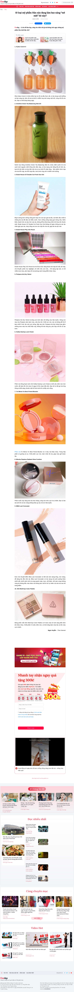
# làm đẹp (64, 809)
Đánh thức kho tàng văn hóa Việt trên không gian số (31, 865)
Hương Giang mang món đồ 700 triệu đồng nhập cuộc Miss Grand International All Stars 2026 (63, 912)
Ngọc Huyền (35, 19)
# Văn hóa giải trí (29, 857)
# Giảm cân (52, 955)
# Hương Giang (65, 918)
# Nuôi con (41, 809)
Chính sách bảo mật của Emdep (25, 716)
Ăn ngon (44, 6)
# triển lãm (28, 859)
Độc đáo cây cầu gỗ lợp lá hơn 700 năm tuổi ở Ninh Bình (12, 837)
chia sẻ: (31, 23)
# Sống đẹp (28, 881)
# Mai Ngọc (15, 938)
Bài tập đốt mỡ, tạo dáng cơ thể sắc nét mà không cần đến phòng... (18, 944)
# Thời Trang (23, 915)
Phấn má (17, 452)
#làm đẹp (34, 778)
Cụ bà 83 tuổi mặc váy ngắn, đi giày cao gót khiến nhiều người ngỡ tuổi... (28, 910)
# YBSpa (27, 809)
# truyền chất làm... (7, 811)
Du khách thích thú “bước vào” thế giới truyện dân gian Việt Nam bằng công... (31, 852)
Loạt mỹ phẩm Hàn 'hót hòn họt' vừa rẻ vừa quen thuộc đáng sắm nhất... (56, 39)
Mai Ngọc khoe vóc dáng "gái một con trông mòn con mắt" (18, 934)
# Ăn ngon (5, 862)
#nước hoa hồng (40, 778)
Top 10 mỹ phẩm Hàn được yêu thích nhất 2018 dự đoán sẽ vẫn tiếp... (32, 39)
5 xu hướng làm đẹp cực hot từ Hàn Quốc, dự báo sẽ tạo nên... (63, 805)
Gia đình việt (30, 973)
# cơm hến (10, 862)
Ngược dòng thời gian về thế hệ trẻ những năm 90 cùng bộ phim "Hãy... (31, 826)
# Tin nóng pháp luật (7, 810)
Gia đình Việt (52, 6)
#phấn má (46, 778)
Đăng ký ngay (30, 728)
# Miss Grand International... (9, 918)
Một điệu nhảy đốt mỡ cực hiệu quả (36, 949)
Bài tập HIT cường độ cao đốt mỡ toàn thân (18, 953)
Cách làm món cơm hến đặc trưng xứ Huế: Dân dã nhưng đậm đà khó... (13, 858)
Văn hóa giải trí (29, 6)
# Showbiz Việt (29, 831)
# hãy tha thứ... (29, 833)
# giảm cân (15, 957)
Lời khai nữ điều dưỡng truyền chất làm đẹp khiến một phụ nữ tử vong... (10, 805)
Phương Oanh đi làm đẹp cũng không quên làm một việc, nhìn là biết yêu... (46, 804)
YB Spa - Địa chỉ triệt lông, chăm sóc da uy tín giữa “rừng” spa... (28, 804)
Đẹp (1, 9)
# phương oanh (47, 809)
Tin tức (21, 6)
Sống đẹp (38, 6)
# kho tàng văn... (29, 871)
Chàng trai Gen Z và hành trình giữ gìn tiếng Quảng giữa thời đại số (31, 877)
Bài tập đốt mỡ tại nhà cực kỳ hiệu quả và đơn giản (60, 950)
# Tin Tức (5, 841)
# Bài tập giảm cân (30, 955)
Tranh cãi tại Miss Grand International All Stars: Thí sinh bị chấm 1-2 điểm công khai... (10, 911)
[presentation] (29, 722)
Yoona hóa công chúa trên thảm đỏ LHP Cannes (46, 909)
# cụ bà (28, 915)
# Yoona (46, 913)
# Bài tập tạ (15, 948)
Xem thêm (37, 918)
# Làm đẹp (23, 809)
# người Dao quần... (30, 846)
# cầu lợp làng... (10, 841)
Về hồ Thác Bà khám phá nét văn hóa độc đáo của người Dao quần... (30, 839)
